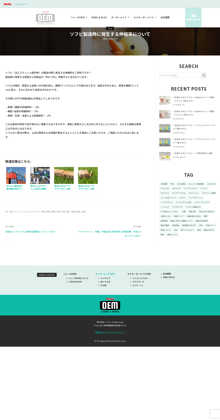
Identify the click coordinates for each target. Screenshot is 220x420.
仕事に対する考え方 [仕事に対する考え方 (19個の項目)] (180, 223)
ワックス (38, 286)
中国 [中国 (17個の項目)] (208, 218)
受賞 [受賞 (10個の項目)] (196, 228)
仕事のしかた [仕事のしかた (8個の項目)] (198, 223)
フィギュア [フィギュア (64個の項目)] (186, 213)
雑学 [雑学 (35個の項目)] (178, 247)
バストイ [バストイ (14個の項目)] (204, 203)
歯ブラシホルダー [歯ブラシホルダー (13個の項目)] (191, 242)
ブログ (110, 28)
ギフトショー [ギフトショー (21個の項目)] (209, 198)
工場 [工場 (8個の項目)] (193, 238)
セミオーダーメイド (145, 17)
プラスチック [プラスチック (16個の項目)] (200, 213)
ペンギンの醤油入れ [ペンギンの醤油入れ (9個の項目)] (169, 218)
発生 (67, 286)
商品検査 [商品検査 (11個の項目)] (165, 238)
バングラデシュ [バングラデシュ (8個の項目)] (186, 208)
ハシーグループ (21, 4)
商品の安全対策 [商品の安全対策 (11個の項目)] (196, 233)
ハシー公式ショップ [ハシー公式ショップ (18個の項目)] (188, 203)
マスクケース (137, 356)
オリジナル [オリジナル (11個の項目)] (177, 198)
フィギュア (27, 286)
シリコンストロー (139, 353)
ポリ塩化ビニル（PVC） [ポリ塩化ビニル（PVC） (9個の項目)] (192, 218)
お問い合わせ (168, 352)
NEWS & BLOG (99, 17)
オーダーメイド (120, 17)
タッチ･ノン (136, 360)
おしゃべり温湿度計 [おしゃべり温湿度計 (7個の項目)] (201, 189)
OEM (11, 286)
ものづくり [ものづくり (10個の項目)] (192, 194)
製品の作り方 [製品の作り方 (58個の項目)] (166, 247)
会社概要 (165, 17)
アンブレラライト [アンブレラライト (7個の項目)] (207, 194)
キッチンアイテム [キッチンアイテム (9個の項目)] (192, 198)
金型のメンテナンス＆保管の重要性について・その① (33, 306)
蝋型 (77, 286)
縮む (72, 286)
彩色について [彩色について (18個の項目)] (166, 242)
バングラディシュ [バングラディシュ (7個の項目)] (168, 208)
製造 (83, 286)
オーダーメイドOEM (105, 348)
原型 (56, 286)
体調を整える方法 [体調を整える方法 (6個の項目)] (183, 228)
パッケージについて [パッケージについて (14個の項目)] (169, 213)
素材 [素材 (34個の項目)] (204, 242)
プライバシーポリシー (115, 407)
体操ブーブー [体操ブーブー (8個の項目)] (166, 228)
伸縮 (51, 286)
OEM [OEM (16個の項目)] (173, 189)
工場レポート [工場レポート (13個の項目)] (204, 238)
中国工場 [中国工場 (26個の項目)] (165, 223)
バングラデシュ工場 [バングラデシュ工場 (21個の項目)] (206, 208)
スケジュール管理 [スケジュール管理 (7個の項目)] (168, 203)
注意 (61, 286)
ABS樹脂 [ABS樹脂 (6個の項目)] (164, 189)
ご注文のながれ (74, 356)
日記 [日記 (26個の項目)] (178, 242)
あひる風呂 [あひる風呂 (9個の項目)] (184, 189)
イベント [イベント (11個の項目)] (165, 198)
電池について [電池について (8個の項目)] (189, 247)
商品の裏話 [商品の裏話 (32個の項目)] (211, 233)
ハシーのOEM (79, 17)
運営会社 (99, 407)
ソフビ (18, 286)
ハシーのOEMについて (77, 353)
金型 (88, 286)
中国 (45, 286)
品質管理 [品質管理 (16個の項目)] (205, 228)
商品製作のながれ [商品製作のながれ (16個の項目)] (179, 238)
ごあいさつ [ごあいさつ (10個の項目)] (165, 194)
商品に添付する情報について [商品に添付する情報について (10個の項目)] (173, 233)
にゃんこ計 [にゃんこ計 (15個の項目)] (179, 194)
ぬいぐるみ (104, 356)
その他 (102, 360)
